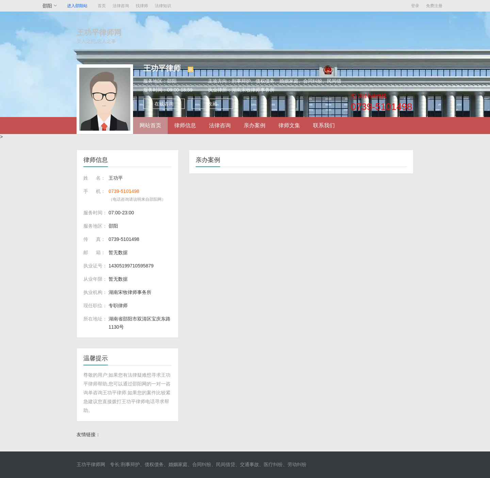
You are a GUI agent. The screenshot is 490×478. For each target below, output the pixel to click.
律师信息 (185, 125)
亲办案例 (254, 125)
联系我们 (324, 125)
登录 (415, 5)
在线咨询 (164, 103)
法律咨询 (121, 5)
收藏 (212, 103)
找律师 (142, 5)
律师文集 (289, 125)
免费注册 (434, 5)
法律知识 (163, 5)
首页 (102, 5)
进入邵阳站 (77, 5)
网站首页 (150, 125)
